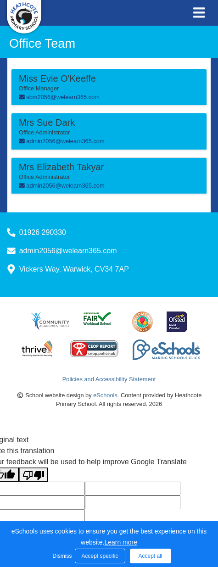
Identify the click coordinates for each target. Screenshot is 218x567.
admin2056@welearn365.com (62, 141)
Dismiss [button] (61, 556)
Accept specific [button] (99, 556)
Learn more (120, 542)
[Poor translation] (33, 474)
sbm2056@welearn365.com (59, 97)
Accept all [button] (150, 556)
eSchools (105, 395)
